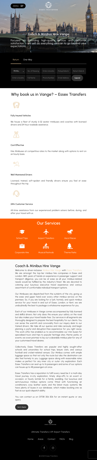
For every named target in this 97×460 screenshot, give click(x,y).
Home (30, 439)
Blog (71, 439)
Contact (51, 439)
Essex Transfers (74, 270)
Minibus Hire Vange (52, 270)
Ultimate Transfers (40, 432)
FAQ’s (62, 439)
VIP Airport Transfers (60, 432)
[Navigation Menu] (18, 6)
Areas (40, 439)
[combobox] (18, 71)
